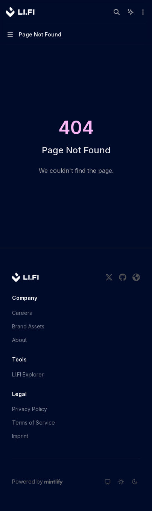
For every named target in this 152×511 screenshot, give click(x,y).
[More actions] (142, 12)
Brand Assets (28, 326)
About (19, 340)
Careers (22, 313)
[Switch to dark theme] (134, 481)
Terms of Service (33, 422)
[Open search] (117, 12)
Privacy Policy (29, 409)
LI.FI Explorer (28, 374)
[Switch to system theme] (107, 481)
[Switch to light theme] (121, 481)
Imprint (20, 436)
